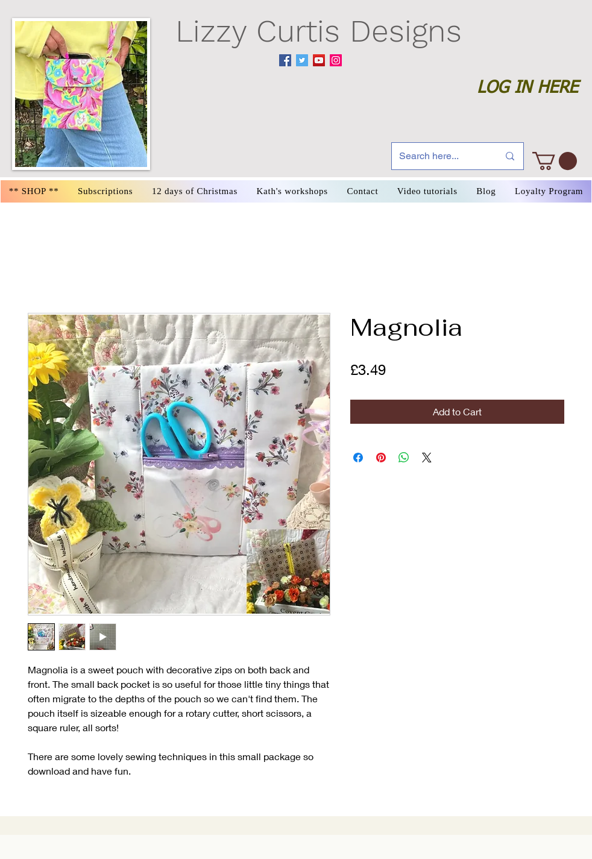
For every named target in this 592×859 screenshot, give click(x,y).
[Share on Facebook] (358, 457)
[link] (554, 161)
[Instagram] (336, 60)
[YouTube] (319, 60)
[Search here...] (439, 156)
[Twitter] (302, 60)
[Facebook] (285, 60)
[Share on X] (427, 457)
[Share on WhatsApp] (404, 457)
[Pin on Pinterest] (381, 457)
